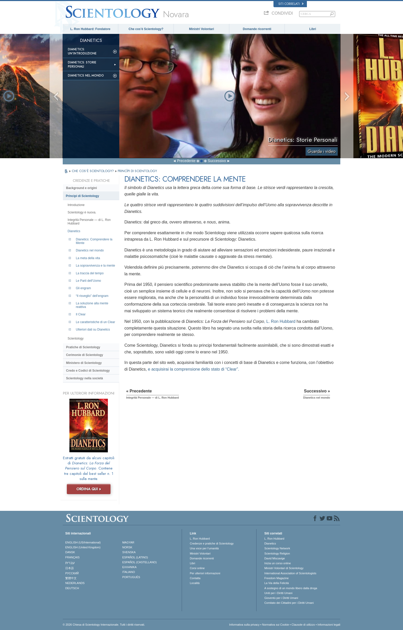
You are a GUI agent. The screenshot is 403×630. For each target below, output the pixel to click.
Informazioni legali (328, 624)
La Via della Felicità (276, 583)
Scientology (76, 338)
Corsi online (197, 568)
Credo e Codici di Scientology (88, 370)
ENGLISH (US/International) (83, 542)
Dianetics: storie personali (82, 64)
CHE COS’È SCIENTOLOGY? (93, 170)
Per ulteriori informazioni (205, 573)
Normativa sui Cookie (275, 624)
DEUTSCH (72, 588)
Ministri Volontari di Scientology (283, 568)
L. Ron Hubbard (200, 538)
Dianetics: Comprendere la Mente (94, 241)
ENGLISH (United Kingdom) (82, 547)
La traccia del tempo (90, 273)
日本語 (69, 568)
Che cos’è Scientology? (146, 29)
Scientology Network (277, 548)
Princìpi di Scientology (82, 196)
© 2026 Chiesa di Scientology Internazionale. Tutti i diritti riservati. (104, 624)
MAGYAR (128, 542)
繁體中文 (71, 578)
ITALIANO (128, 571)
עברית (70, 563)
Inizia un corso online (277, 563)
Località (194, 583)
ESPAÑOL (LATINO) (135, 557)
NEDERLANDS (75, 583)
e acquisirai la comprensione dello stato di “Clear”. (193, 369)
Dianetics (74, 231)
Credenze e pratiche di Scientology (212, 543)
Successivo (217, 161)
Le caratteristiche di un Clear (95, 322)
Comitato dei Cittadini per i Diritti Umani (289, 602)
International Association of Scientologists (290, 573)
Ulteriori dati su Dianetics (93, 329)
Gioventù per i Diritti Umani (281, 597)
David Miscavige (274, 558)
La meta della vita (88, 258)
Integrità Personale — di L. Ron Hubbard (89, 221)
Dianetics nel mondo (86, 75)
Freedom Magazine (276, 578)
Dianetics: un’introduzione (82, 51)
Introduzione (76, 205)
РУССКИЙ (72, 573)
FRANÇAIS (72, 557)
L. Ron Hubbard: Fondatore (90, 29)
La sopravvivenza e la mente (95, 265)
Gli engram (83, 288)
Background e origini (81, 188)
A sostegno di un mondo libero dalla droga (290, 588)
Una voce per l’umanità (204, 548)
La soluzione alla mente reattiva (92, 305)
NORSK (127, 547)
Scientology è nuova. (82, 212)
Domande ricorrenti (257, 29)
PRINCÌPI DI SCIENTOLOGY (137, 170)
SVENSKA (129, 552)
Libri (312, 29)
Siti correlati (291, 4)
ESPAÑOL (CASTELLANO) (139, 562)
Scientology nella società (84, 378)
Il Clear (81, 314)
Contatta (195, 578)
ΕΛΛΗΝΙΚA (129, 567)
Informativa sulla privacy (244, 624)
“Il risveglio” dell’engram (92, 296)
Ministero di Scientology (84, 363)
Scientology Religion (277, 553)
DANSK (70, 552)
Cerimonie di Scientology (84, 355)
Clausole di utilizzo (303, 624)
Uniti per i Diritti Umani (278, 593)
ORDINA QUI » (88, 489)
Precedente (186, 161)
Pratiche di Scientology (83, 347)
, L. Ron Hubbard (279, 321)
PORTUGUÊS (131, 577)
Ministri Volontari (201, 29)
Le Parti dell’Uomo (88, 281)
